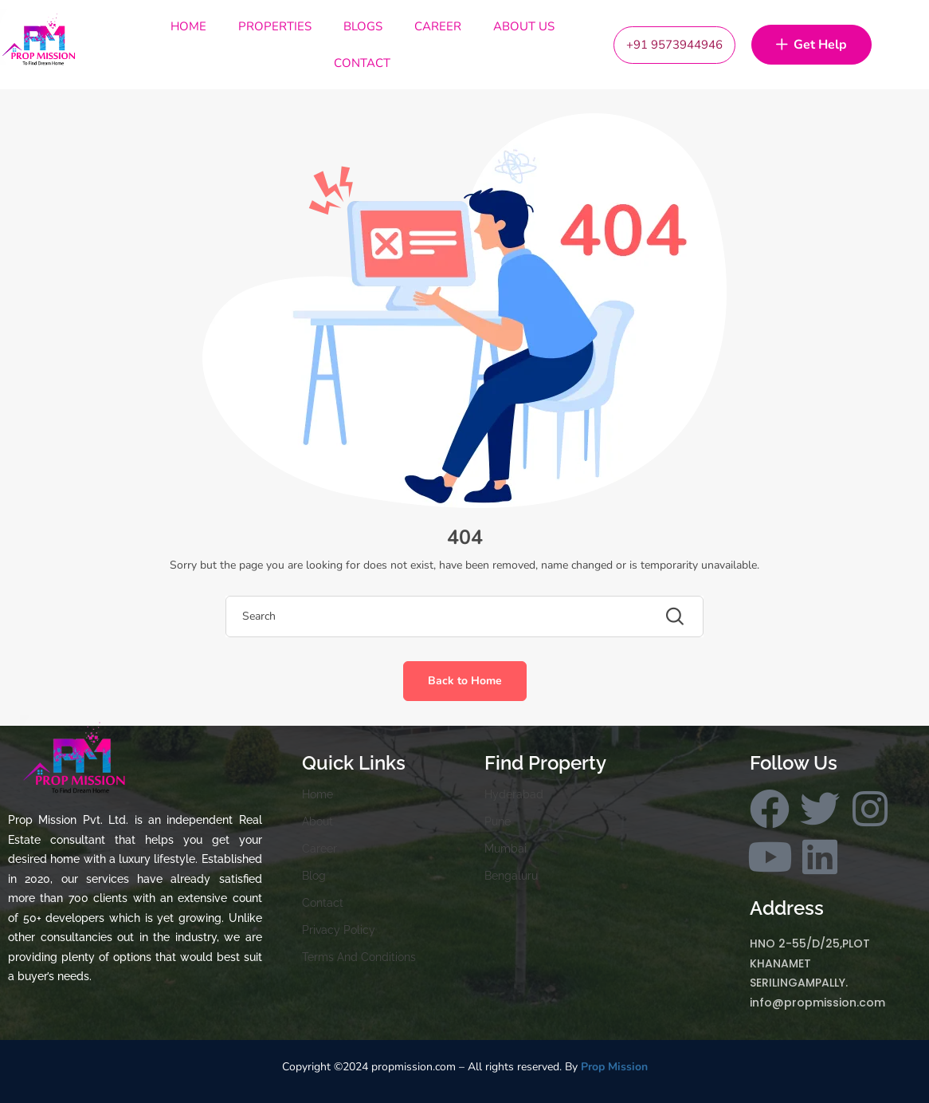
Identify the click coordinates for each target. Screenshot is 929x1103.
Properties (275, 26)
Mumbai (505, 848)
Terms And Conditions (359, 957)
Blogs (362, 26)
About (317, 821)
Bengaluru (511, 875)
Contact (362, 63)
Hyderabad (513, 794)
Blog (314, 875)
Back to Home (465, 680)
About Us (524, 26)
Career (437, 26)
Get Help (811, 45)
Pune (497, 821)
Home (188, 26)
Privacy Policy (338, 930)
